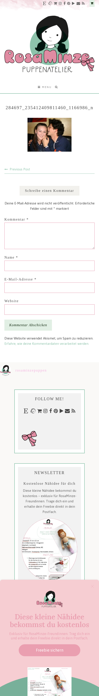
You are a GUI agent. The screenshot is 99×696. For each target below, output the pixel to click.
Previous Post (20, 169)
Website (11, 301)
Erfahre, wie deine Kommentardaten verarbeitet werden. (46, 343)
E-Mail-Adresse (20, 279)
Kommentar (16, 219)
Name (11, 257)
